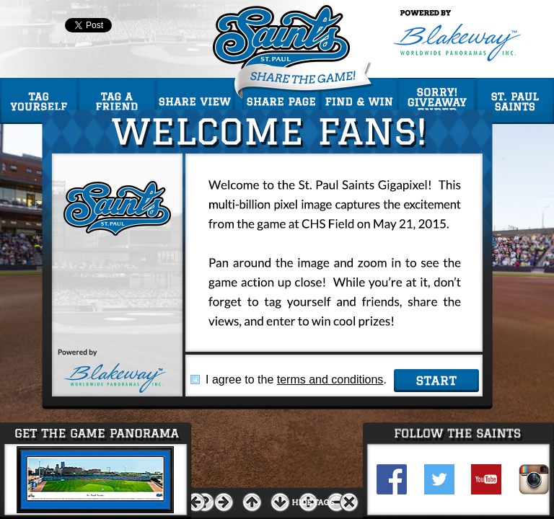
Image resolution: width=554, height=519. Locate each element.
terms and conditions (330, 379)
